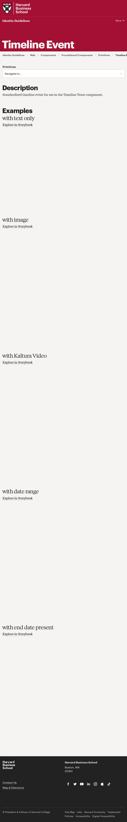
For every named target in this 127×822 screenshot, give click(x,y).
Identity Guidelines (13, 55)
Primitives (104, 55)
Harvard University (94, 812)
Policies (69, 816)
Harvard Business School (9, 764)
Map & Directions (13, 787)
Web (32, 55)
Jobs (79, 812)
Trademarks (114, 812)
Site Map (70, 812)
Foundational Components (77, 55)
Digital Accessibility (103, 816)
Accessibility (83, 816)
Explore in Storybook (17, 124)
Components (48, 55)
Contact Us (10, 782)
